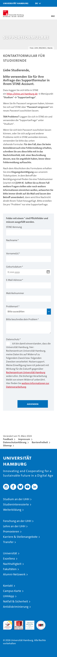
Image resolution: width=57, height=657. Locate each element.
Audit (17, 622)
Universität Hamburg (15, 3)
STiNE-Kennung (14, 227)
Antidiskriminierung (15, 607)
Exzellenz (9, 558)
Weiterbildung (12, 510)
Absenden (32, 404)
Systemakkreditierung (40, 622)
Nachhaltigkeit (12, 564)
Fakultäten (10, 569)
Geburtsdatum (14, 266)
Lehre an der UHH (14, 526)
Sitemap (7, 445)
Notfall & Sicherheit (15, 601)
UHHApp (8, 596)
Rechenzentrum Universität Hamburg (25, 372)
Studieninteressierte (16, 504)
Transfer (8, 542)
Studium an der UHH (16, 499)
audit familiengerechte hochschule (7, 625)
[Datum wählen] (48, 271)
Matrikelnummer (15, 293)
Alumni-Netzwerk (14, 574)
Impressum (24, 439)
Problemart (12, 306)
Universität (10, 553)
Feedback (8, 439)
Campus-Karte (12, 591)
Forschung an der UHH (17, 521)
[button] (37, 3)
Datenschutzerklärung (14, 442)
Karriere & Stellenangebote (20, 537)
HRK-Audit (28, 624)
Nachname (11, 240)
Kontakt (8, 586)
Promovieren (11, 531)
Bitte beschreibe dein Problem (21, 319)
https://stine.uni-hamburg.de (22, 93)
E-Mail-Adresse (14, 280)
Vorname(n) (12, 253)
